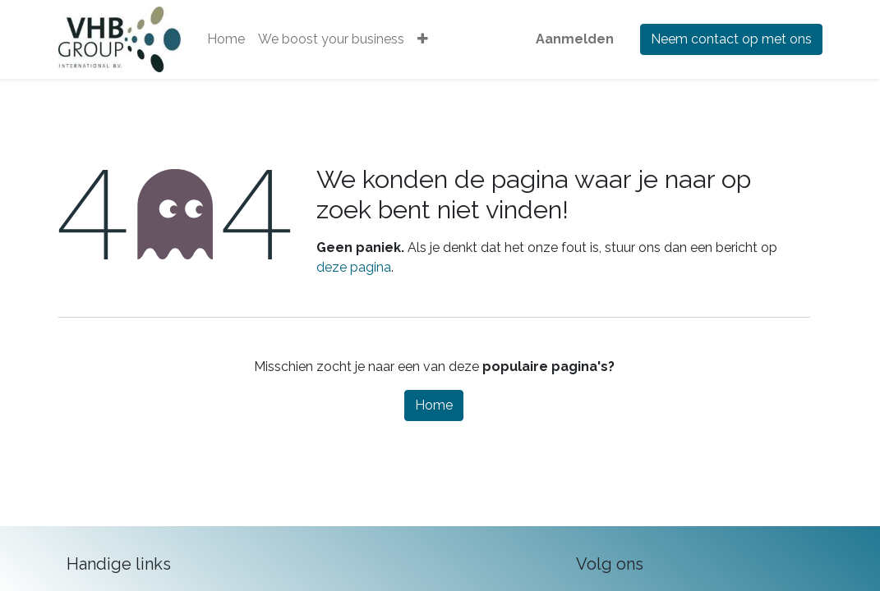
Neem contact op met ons (731, 39)
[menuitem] (225, 39)
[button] (423, 39)
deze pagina (353, 267)
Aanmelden (575, 39)
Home (434, 405)
